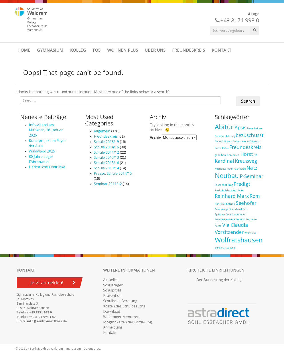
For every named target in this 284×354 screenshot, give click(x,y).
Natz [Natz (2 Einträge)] (252, 167)
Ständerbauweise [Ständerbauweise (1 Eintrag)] (225, 219)
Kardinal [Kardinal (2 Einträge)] (224, 161)
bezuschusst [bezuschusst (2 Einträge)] (250, 135)
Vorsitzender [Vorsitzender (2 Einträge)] (229, 232)
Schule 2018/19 (106, 141)
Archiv (155, 137)
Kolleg (78, 50)
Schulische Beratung (120, 300)
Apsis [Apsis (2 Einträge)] (240, 127)
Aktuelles (110, 279)
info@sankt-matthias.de (47, 321)
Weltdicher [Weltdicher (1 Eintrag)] (251, 233)
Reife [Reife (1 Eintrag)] (240, 190)
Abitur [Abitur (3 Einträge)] (224, 126)
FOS (97, 50)
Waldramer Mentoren (121, 316)
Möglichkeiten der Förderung (127, 322)
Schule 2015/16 (106, 162)
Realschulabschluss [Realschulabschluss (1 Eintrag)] (226, 190)
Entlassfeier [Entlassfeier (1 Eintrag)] (239, 141)
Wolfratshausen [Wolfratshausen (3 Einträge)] (238, 239)
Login (253, 14)
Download (111, 311)
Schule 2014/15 (106, 147)
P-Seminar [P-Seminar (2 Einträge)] (251, 176)
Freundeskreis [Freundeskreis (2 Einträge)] (245, 147)
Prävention (112, 295)
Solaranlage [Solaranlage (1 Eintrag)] (221, 209)
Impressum (73, 348)
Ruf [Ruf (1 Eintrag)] (217, 203)
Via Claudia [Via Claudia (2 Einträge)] (235, 225)
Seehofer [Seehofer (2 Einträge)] (246, 203)
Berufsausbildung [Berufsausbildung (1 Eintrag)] (225, 136)
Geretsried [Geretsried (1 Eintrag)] (233, 154)
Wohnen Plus (122, 50)
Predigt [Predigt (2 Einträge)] (242, 184)
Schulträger (113, 285)
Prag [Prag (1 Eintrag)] (230, 184)
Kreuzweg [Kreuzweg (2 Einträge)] (246, 161)
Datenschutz (92, 348)
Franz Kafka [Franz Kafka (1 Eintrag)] (222, 148)
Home (24, 50)
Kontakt (221, 50)
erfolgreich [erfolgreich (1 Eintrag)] (253, 141)
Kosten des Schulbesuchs (124, 306)
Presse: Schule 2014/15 (113, 173)
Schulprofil (112, 290)
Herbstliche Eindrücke (47, 166)
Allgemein (102, 131)
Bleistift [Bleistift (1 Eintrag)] (219, 141)
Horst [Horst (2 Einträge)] (246, 154)
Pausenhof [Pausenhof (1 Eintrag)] (221, 184)
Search (248, 101)
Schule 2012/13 (106, 157)
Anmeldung (112, 327)
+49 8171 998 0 (40, 312)
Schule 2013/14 (106, 168)
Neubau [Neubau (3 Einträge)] (227, 175)
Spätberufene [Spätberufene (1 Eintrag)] (223, 214)
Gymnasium (50, 50)
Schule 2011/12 (106, 152)
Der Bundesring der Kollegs (219, 279)
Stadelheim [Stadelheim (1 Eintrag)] (239, 214)
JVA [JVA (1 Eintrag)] (255, 154)
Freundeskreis (188, 50)
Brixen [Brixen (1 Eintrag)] (228, 141)
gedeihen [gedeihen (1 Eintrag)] (220, 154)
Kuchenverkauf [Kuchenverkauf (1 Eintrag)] (224, 168)
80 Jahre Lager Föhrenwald (41, 159)
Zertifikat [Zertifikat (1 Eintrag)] (220, 247)
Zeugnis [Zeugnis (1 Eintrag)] (230, 247)
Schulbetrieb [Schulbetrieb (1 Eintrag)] (227, 203)
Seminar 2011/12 (108, 183)
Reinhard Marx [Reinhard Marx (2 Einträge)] (232, 196)
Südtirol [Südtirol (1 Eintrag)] (240, 219)
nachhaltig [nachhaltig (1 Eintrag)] (240, 168)
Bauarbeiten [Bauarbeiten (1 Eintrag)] (254, 128)
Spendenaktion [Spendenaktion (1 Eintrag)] (238, 209)
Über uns (155, 50)
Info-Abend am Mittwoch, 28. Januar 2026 (46, 130)
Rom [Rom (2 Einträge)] (255, 196)
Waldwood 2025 (42, 151)
